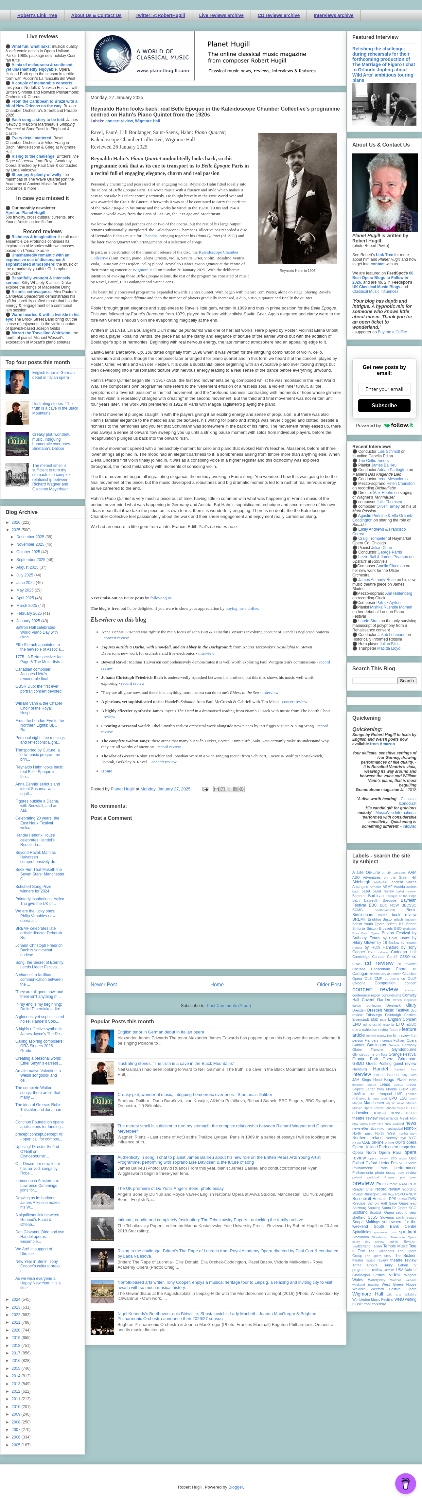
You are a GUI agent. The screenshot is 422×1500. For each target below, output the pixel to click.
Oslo (412, 1158)
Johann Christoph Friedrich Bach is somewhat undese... (38, 950)
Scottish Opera (382, 1212)
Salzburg (359, 1208)
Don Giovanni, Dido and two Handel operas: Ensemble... (39, 1237)
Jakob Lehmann (391, 634)
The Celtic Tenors (373, 460)
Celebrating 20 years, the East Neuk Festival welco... (37, 823)
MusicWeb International (396, 812)
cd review (379, 963)
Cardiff (392, 957)
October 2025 (28, 552)
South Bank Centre (395, 1226)
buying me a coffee (242, 608)
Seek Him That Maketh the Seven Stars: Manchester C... (39, 874)
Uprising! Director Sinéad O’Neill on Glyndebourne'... (37, 1151)
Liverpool (385, 1094)
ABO (356, 877)
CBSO (405, 957)
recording (409, 1189)
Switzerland (361, 1246)
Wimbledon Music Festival (373, 1299)
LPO (393, 1098)
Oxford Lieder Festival (384, 1163)
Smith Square (406, 1217)
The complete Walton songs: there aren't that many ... (37, 1092)
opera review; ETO (382, 1158)
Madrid (357, 1103)
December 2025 (30, 537)
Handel (380, 1068)
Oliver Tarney (388, 506)
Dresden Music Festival (388, 1010)
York (367, 1304)
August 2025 (28, 567)
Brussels (386, 928)
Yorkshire (379, 1304)
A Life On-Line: (394, 872)
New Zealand (394, 1123)
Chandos (150, 235)
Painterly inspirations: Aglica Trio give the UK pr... (39, 901)
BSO (398, 928)
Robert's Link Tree (37, 15)
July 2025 (25, 575)
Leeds (384, 1084)
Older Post (329, 984)
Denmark (393, 1005)
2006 (17, 1437)
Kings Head (372, 1080)
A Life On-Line (366, 872)
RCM (412, 1184)
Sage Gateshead (402, 1203)
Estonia (388, 1024)
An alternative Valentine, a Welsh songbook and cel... (38, 1075)
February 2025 (29, 613)
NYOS (356, 1142)
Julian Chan (381, 547)
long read (380, 1098)
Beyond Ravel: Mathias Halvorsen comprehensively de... (37, 857)
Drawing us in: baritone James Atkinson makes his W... (38, 1203)
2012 (17, 1391)
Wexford (358, 1289)
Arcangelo (360, 887)
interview (206, 653)
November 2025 (30, 544)
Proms (382, 1184)
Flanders (371, 1040)
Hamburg (359, 1069)
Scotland (360, 1212)
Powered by (384, 425)
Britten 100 (395, 924)
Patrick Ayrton (389, 602)
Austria (399, 887)
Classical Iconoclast (407, 801)
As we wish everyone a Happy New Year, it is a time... (38, 1283)
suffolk (394, 1242)
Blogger (235, 1487)
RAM (403, 1184)
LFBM (403, 1089)
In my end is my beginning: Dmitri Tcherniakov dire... (39, 1006)
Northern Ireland (367, 1138)
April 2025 (25, 598)
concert (410, 983)
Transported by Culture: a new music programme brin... (37, 755)
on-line (377, 1142)
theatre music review (370, 1260)
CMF (378, 978)
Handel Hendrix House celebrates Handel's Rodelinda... (35, 840)
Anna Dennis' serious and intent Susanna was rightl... (37, 789)
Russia (402, 1199)
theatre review (403, 1260)
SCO (412, 1208)
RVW (412, 1199)
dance (356, 1005)
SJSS (373, 1217)
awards (411, 887)
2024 (17, 1299)
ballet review (383, 891)
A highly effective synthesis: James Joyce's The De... (39, 1031)
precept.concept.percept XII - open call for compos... (39, 1136)
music (401, 1108)
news (410, 1123)
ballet (365, 891)
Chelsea (358, 969)
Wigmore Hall (147, 121)
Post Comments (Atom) (229, 1005)
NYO (412, 1138)
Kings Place (395, 1079)
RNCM (411, 1194)
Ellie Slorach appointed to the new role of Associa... (39, 647)
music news (387, 1112)
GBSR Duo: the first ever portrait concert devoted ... (38, 691)
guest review (405, 1063)
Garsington (376, 1045)
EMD (374, 1019)
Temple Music (395, 1246)
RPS (392, 1199)
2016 (17, 1360)
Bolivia (382, 915)
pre (402, 1177)
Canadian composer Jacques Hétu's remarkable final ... (34, 674)
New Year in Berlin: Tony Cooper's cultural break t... (38, 1266)
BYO (372, 952)
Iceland (400, 1069)
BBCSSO (409, 905)
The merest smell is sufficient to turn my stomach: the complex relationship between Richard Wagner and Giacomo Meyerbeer (51, 477)
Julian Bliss (389, 644)
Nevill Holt (408, 1118)
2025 (17, 530)
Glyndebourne (404, 1049)
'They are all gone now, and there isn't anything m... (39, 994)
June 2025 (26, 582)
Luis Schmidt (389, 451)
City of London (391, 974)
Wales (357, 1280)
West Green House (399, 1284)
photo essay (385, 1172)
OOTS (400, 1142)
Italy (405, 1075)
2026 (17, 522)
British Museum (405, 919)
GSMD (358, 1063)
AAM (412, 872)
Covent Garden (376, 999)
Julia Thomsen (389, 502)
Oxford (358, 1163)
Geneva (394, 1045)
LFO (413, 1089)
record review (133, 683)
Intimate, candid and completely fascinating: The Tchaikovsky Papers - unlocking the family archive (210, 1219)
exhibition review (375, 1030)
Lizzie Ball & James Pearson (383, 557)
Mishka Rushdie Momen (391, 607)
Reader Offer (363, 1189)
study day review (368, 1242)
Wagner (410, 1275)
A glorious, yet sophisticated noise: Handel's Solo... (39, 1019)
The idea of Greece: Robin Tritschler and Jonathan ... (38, 1110)
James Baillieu (383, 465)
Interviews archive (333, 15)
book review (404, 914)
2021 (17, 1322)
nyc (403, 1138)
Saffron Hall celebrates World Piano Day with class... (36, 632)
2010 (17, 1406)
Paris (383, 1168)
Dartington (373, 1005)
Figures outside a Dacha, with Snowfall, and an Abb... (37, 806)
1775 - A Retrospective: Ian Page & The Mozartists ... (39, 659)
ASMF (388, 887)
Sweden (410, 1242)
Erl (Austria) (372, 1024)
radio (393, 1184)
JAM (356, 1080)
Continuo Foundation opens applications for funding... (39, 1124)
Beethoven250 (385, 910)
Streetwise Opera (403, 1237)
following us (160, 597)
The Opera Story (378, 1256)
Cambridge (361, 957)
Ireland (379, 1075)
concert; (410, 990)
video (394, 1274)
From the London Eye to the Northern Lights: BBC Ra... (39, 725)
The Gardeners (381, 1251)
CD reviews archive (279, 15)
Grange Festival (402, 1054)
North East (362, 1133)
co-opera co (395, 978)
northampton (407, 1133)
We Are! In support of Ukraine (33, 1251)
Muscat (390, 1108)
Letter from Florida (381, 1089)
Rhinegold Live (375, 1194)
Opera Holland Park (369, 1147)
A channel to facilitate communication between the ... (38, 980)
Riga (391, 1194)
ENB (383, 1019)
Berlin (411, 910)
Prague (389, 1177)
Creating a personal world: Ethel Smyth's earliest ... (38, 1060)
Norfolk (410, 1128)
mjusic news (395, 1103)
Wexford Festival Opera (393, 1289)
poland (357, 1177)
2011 (17, 1399)
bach (355, 891)
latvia (412, 1080)
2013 (17, 1384)
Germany (409, 1045)
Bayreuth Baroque (380, 900)
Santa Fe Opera (395, 1208)
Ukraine (389, 1270)
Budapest (409, 928)
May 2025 (25, 590)
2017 (17, 1353)
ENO (356, 1024)
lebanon (357, 1084)
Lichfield (358, 1094)
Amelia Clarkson (390, 566)
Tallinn (377, 1246)
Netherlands (388, 1118)
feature (395, 1030)
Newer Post (104, 984)
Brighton (374, 919)
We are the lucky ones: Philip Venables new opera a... (35, 916)
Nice (373, 1128)
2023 (17, 1307)
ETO (400, 1024)
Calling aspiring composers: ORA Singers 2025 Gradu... (39, 1046)
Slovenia (387, 1217)
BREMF (359, 919)
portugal (373, 1177)
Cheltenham (380, 969)
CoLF (412, 978)
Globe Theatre (367, 1049)
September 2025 (31, 559)
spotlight (407, 1231)
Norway (392, 1138)
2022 (17, 1315)
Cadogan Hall (403, 952)
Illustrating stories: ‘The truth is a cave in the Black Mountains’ (175, 1063)
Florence (386, 1040)
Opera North (364, 1152)
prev (413, 1177)
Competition (385, 983)
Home (106, 770)
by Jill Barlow (388, 942)
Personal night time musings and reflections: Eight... (40, 740)
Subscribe (384, 405)
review (109, 716)
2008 (17, 1422)
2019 (17, 1337)
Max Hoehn (383, 492)
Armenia (375, 887)
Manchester (374, 1103)
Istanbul (393, 1075)
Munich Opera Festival (368, 1108)
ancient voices (404, 882)
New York (376, 1123)
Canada (378, 957)
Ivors (413, 1075)
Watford (395, 1280)
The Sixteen (405, 1255)
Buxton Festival (396, 933)
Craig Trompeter (372, 538)
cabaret (383, 952)
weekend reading (365, 1284)
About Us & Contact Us (96, 15)
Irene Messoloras (393, 479)
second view (406, 1212)
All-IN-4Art (381, 882)
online (389, 1142)
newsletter (360, 1128)
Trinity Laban (395, 1265)
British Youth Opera (368, 924)
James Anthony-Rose (377, 579)
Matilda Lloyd (388, 648)
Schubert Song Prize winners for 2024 (33, 888)
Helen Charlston (400, 483)
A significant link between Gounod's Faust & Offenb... (37, 1220)
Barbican (375, 895)
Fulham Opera (405, 1040)
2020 (17, 1330)
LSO (403, 1098)
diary (411, 1005)
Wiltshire (410, 1294)
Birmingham (362, 914)
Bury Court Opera (365, 933)
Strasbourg (379, 1237)
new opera (360, 1123)
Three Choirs (365, 1265)
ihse (413, 1069)
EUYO (356, 1030)
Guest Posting (379, 1063)
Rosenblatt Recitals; (370, 1198)
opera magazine (402, 1147)
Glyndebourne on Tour (369, 1054)
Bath (356, 900)
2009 (17, 1414)
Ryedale (358, 1203)
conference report (366, 995)
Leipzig (357, 1089)
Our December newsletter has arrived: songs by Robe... (37, 1168)
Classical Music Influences (375, 291)
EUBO (411, 1024)
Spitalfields (361, 1232)
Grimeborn (407, 1059)
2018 (17, 1345)
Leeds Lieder (405, 1084)
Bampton (359, 896)
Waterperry (376, 1280)
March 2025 (27, 605)
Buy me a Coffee (392, 332)
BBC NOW (389, 905)
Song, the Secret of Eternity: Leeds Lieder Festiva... (39, 964)
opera (411, 1142)
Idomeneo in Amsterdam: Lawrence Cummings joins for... (37, 1185)
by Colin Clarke (396, 938)
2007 (17, 1429)
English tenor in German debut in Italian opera (160, 1032)
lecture (371, 1084)
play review (406, 1172)
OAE (366, 1142)
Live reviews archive (221, 15)
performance (405, 1168)
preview (363, 1183)
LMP (398, 1094)
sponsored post (385, 1232)
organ (403, 1158)
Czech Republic (404, 1000)
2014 (17, 1376)
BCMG (357, 910)
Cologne (358, 983)
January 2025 (28, 621)
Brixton (372, 928)
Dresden (359, 1010)
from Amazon (382, 744)
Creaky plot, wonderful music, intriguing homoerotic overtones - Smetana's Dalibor (194, 1094)
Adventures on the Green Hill (389, 877)
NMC (380, 1128)
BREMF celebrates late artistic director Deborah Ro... (38, 933)
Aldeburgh (361, 882)
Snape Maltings (366, 1222)
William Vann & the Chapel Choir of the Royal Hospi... (38, 708)
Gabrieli (358, 1045)
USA (399, 1270)
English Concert (402, 1019)
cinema (375, 974)
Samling (374, 1208)
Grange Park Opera (373, 1059)
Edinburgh (374, 1015)
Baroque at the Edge (400, 896)
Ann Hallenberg (398, 593)
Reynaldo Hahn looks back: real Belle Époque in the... (39, 772)
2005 (17, 1445)
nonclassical (394, 1128)
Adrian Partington (392, 470)
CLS (368, 978)
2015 (17, 1368)
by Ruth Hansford (382, 947)
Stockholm (360, 1237)
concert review (119, 121)
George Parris (390, 552)
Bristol (388, 919)
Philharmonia (362, 1172)
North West (385, 1133)
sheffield (358, 1217)
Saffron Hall (377, 1203)
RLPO (400, 1194)
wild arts (394, 1294)
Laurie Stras (368, 621)
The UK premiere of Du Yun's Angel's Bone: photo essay (170, 1188)
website (411, 1280)
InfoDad (409, 826)
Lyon (413, 1098)
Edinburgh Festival (400, 1015)
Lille (371, 1094)
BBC (373, 905)
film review (401, 1035)
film (389, 1035)
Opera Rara (390, 1152)
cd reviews (406, 964)
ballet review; (406, 891)
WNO (399, 1299)
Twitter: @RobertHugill (160, 15)
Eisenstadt (360, 1019)
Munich (411, 1103)
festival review (376, 1035)
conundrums (391, 995)
